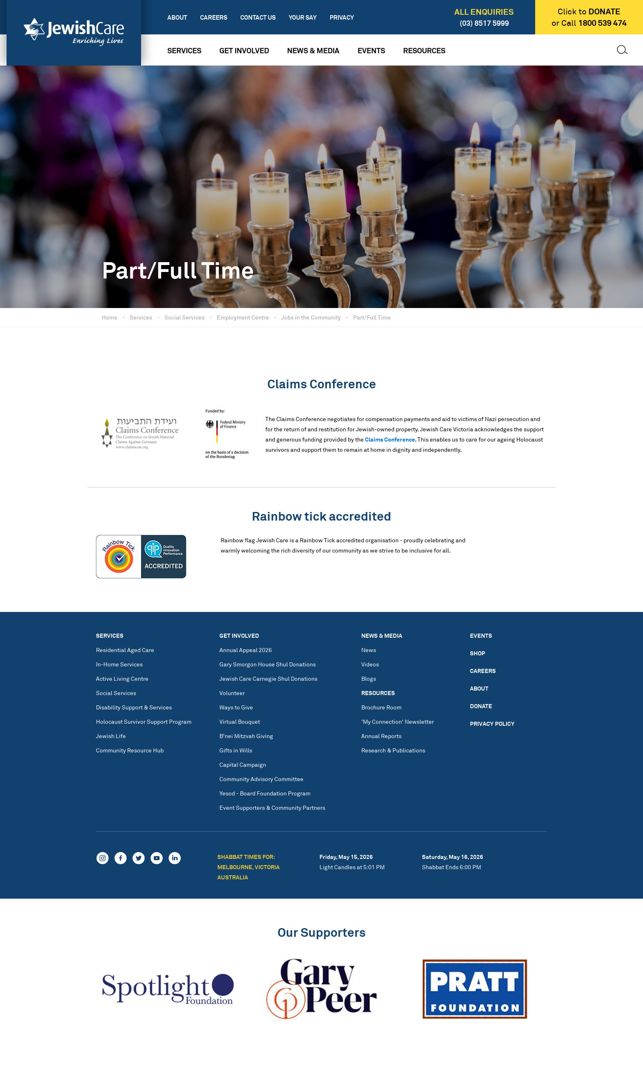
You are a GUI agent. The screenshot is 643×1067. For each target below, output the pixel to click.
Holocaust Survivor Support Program (144, 721)
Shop (477, 653)
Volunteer (232, 692)
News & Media (313, 50)
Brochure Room (381, 707)
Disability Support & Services (134, 707)
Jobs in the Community (311, 317)
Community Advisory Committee (261, 778)
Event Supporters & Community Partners (272, 807)
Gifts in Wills (235, 750)
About (177, 17)
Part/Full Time (372, 317)
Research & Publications (393, 750)
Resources (424, 50)
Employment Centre (243, 317)
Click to (589, 11)
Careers (213, 17)
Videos (370, 664)
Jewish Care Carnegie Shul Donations (268, 678)
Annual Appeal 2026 (245, 649)
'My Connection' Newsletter (397, 721)
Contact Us (258, 17)
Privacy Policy (492, 723)
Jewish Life (111, 735)
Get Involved (244, 50)
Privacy (342, 17)
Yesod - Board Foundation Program (264, 793)
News (368, 649)
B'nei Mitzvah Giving (246, 735)
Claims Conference (390, 439)
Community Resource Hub (130, 750)
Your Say (303, 17)
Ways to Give (236, 707)
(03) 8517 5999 (484, 23)
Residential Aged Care (125, 649)
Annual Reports (381, 735)
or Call (589, 23)
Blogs (368, 678)
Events (371, 50)
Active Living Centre (122, 678)
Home (109, 317)
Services (184, 50)
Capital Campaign (242, 764)
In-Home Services (119, 664)
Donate (481, 705)
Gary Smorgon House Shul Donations (267, 664)
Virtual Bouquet (239, 721)
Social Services (184, 317)
